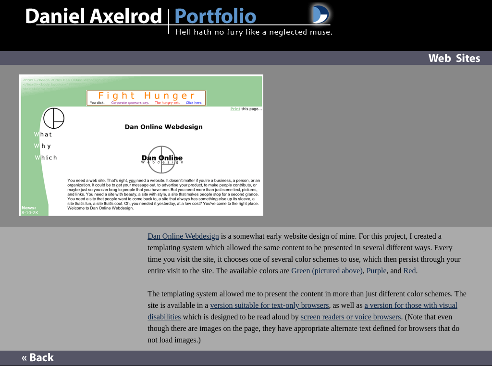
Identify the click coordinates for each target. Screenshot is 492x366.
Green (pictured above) (326, 271)
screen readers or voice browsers (351, 317)
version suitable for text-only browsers (269, 305)
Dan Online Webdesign (183, 236)
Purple (377, 271)
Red (410, 271)
